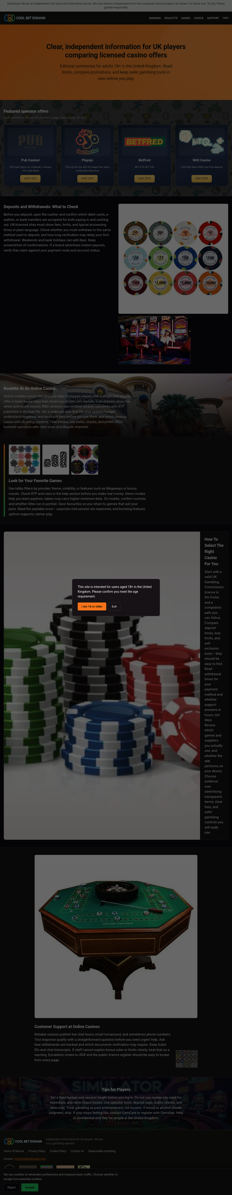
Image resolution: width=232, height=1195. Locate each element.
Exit (114, 606)
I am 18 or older (92, 606)
